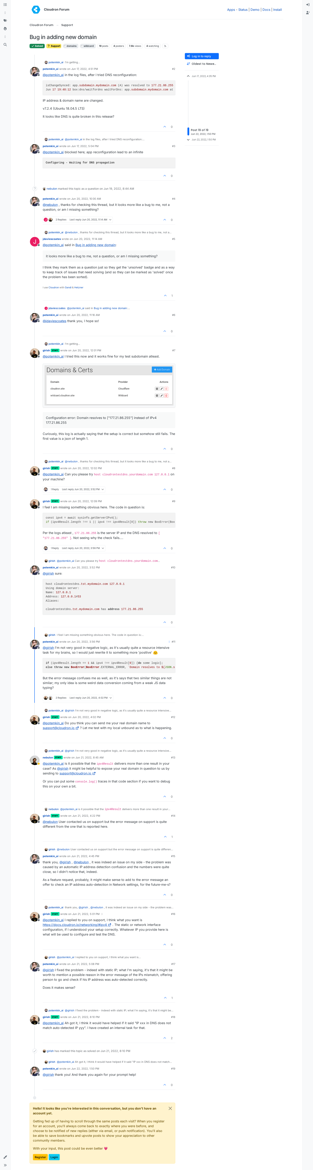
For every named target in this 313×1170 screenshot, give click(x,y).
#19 (173, 1068)
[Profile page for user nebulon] (35, 760)
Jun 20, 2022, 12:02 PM (87, 468)
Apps (231, 10)
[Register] (307, 13)
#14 (173, 815)
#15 (173, 856)
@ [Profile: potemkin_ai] (53, 75)
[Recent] (5, 13)
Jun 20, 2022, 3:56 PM (85, 641)
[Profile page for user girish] (35, 353)
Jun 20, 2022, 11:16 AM (85, 315)
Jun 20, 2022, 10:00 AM (86, 198)
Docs (266, 10)
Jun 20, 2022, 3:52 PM (85, 567)
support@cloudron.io (61, 728)
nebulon (52, 188)
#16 (173, 914)
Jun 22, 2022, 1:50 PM (85, 1068)
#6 (173, 315)
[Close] (170, 1108)
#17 (173, 964)
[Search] (5, 45)
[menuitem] (307, 5)
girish (46, 350)
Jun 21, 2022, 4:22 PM (86, 815)
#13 (173, 757)
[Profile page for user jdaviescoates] (35, 241)
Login (54, 1157)
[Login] (307, 5)
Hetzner (78, 287)
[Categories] (5, 5)
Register (40, 1157)
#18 (173, 1017)
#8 (173, 468)
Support (53, 45)
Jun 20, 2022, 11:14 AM (88, 238)
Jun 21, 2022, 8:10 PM (86, 1017)
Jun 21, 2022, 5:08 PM (85, 964)
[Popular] (5, 29)
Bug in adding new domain (95, 245)
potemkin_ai (56, 62)
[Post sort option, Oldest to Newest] (202, 64)
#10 (173, 567)
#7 (173, 350)
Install (277, 10)
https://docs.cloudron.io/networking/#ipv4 (77, 925)
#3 (173, 146)
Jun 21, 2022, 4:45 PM (85, 856)
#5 (173, 238)
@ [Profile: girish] (48, 573)
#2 (173, 68)
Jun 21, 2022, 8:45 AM (89, 757)
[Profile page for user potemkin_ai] (35, 71)
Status (243, 10)
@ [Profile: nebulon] (50, 205)
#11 (173, 641)
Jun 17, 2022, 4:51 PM (84, 68)
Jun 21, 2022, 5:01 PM (86, 914)
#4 (173, 198)
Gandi (68, 287)
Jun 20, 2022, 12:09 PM (87, 501)
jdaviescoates (52, 238)
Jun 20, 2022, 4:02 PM (86, 717)
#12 (173, 717)
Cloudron (54, 287)
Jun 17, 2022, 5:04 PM (85, 146)
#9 (173, 501)
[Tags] (5, 21)
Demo (255, 10)
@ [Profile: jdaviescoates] (54, 321)
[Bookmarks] (5, 37)
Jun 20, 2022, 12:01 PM (86, 350)
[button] (5, 1157)
